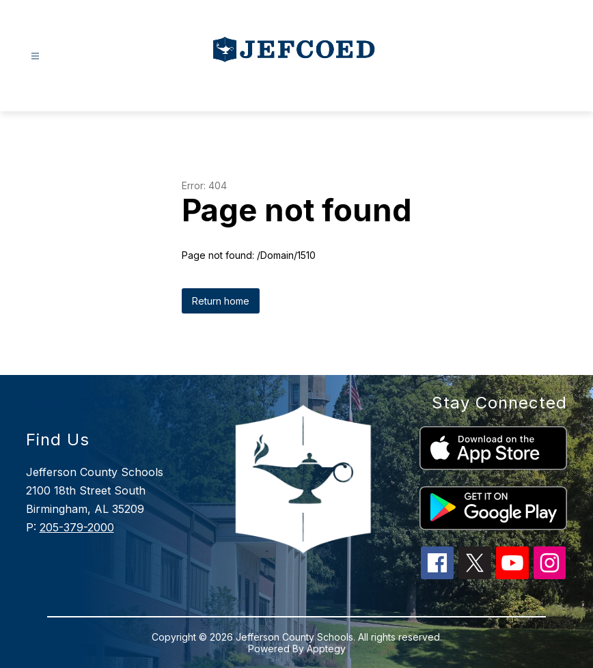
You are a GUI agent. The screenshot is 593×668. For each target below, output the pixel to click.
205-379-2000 (77, 527)
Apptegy (326, 648)
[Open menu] (35, 56)
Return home (220, 301)
